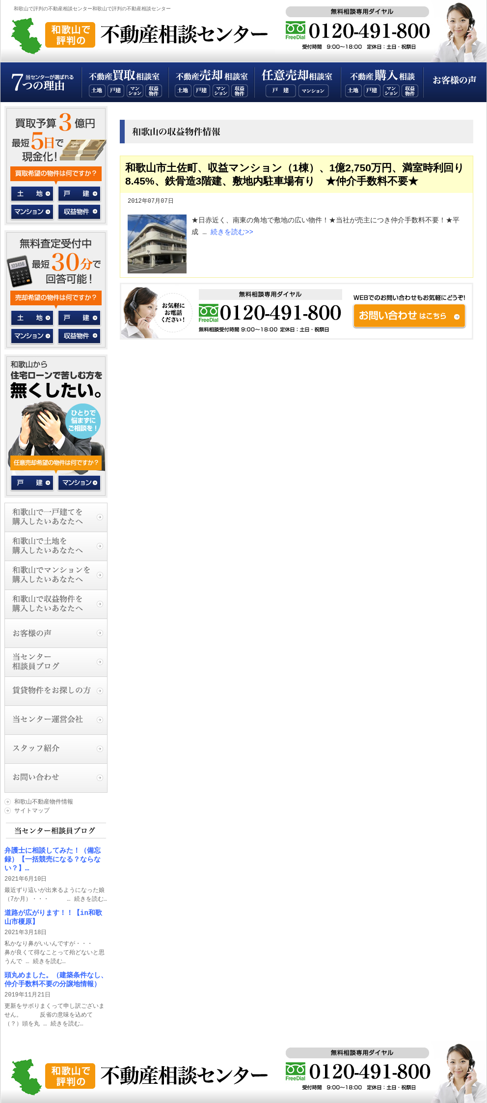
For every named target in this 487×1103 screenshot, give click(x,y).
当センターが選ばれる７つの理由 (40, 82)
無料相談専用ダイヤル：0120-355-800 (362, 28)
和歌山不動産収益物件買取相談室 (153, 90)
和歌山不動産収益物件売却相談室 (239, 90)
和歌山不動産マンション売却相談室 (221, 90)
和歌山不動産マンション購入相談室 (391, 90)
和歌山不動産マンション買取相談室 (135, 90)
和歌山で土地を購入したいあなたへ (56, 546)
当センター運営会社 (56, 719)
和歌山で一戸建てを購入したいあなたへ (56, 517)
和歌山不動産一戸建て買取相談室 (116, 90)
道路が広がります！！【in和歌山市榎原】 (53, 917)
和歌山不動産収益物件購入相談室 (410, 90)
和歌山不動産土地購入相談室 (353, 90)
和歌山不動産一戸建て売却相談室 (201, 90)
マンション (32, 210)
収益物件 (79, 210)
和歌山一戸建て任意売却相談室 (281, 90)
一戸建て (79, 194)
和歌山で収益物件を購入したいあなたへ (56, 604)
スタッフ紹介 (56, 748)
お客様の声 (455, 82)
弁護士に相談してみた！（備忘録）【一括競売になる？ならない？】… (52, 859)
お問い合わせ (56, 777)
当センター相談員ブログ (56, 661)
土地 (32, 194)
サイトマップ (32, 811)
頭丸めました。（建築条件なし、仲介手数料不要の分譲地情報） (56, 979)
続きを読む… (90, 899)
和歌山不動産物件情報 (43, 802)
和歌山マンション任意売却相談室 (313, 90)
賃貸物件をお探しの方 (56, 690)
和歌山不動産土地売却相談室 (183, 90)
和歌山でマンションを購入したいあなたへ (56, 575)
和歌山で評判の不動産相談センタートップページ (149, 34)
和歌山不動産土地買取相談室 (97, 90)
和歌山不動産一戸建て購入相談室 (372, 90)
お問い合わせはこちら (296, 310)
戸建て (32, 483)
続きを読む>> (232, 232)
